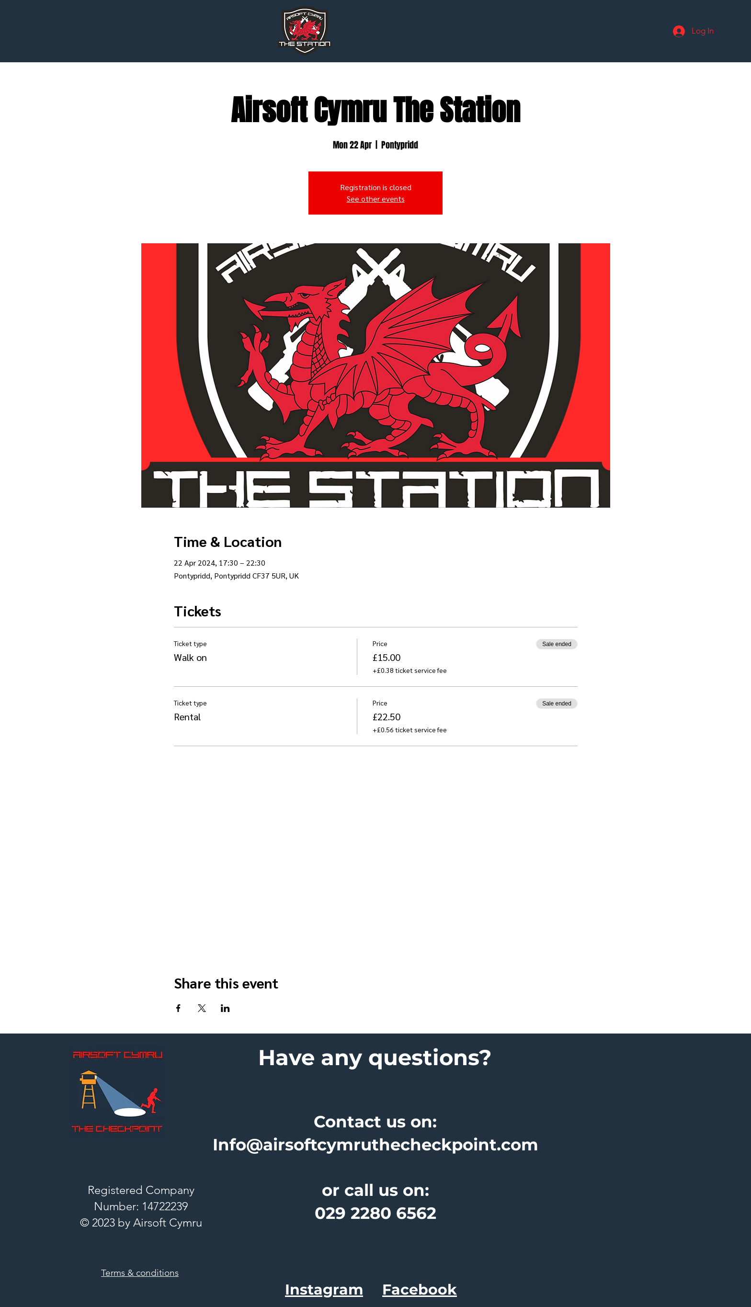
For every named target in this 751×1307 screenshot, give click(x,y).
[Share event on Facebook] (178, 1008)
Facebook (419, 1289)
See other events (376, 198)
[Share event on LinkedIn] (225, 1008)
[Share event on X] (201, 1008)
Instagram (324, 1289)
